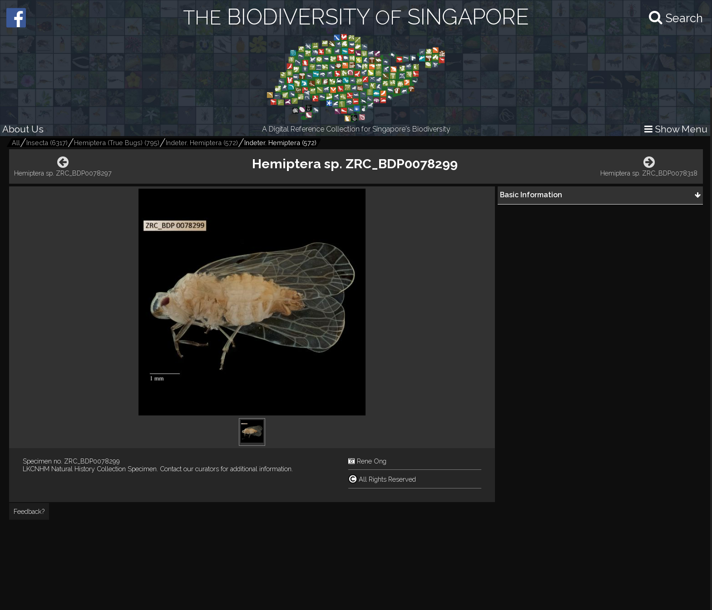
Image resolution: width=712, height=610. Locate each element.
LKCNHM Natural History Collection (74, 469)
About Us (23, 129)
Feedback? (29, 511)
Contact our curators (189, 469)
